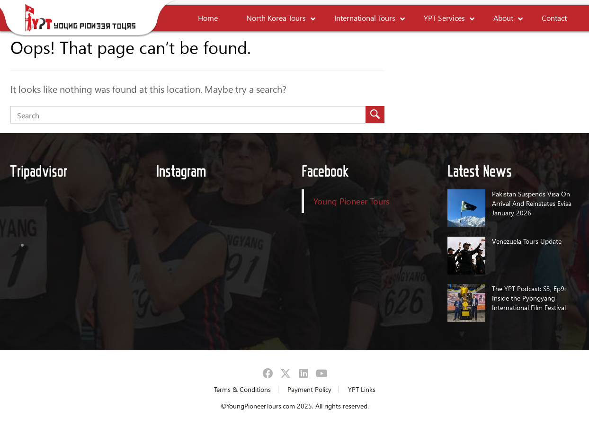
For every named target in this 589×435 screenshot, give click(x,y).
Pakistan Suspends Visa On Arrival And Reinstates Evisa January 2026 (531, 203)
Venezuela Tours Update (527, 241)
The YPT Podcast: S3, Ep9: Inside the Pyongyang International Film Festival (529, 298)
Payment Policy (309, 389)
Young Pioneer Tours (351, 201)
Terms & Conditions (242, 389)
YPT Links (361, 389)
